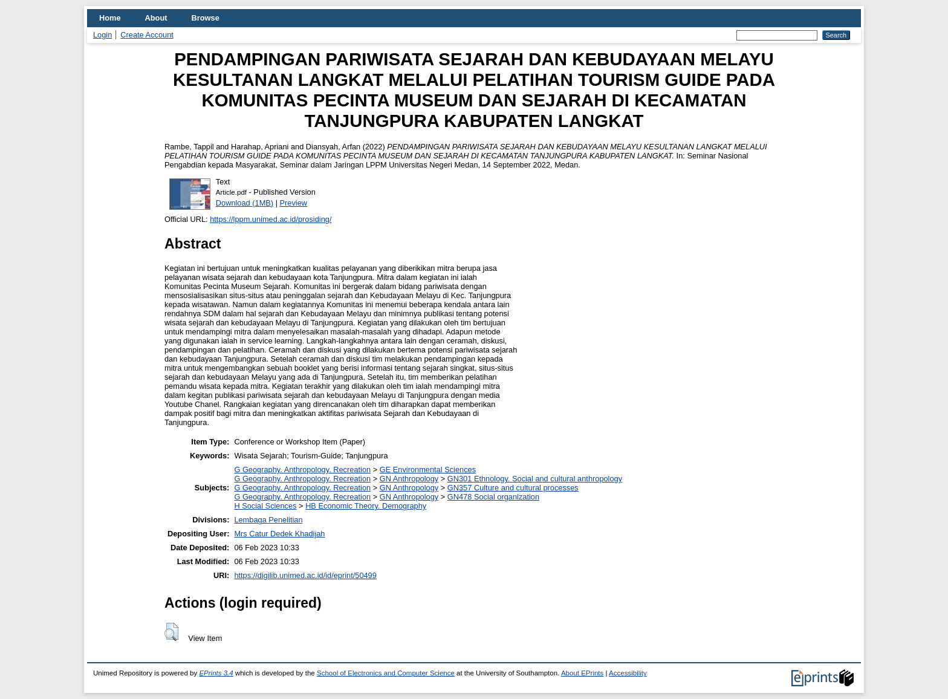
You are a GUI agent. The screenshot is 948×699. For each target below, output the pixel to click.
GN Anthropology (409, 478)
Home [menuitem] (110, 17)
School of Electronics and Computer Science (386, 673)
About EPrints (582, 673)
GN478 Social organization (493, 496)
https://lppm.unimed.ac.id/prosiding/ (270, 219)
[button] (171, 632)
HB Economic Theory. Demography (365, 505)
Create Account (147, 34)
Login (102, 34)
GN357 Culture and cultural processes (513, 487)
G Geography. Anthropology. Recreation (302, 469)
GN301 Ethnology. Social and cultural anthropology (534, 478)
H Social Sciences (265, 505)
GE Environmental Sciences (428, 469)
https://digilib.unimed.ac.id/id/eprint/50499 (305, 575)
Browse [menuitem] (205, 17)
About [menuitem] (156, 17)
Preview (294, 202)
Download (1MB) (244, 202)
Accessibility (628, 673)
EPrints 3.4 (216, 673)
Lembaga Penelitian (268, 519)
